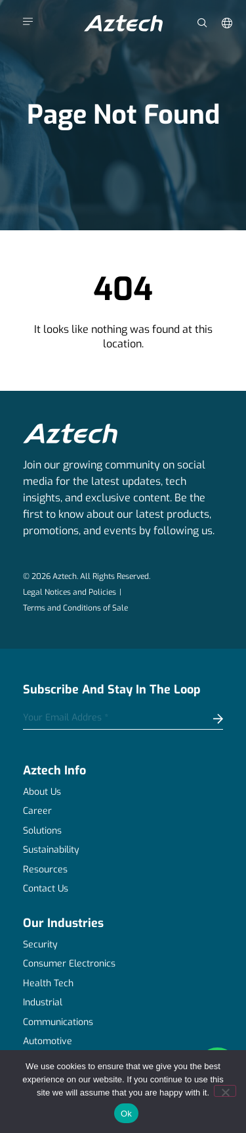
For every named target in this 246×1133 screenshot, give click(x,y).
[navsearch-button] (202, 17)
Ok (126, 1114)
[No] (225, 1091)
